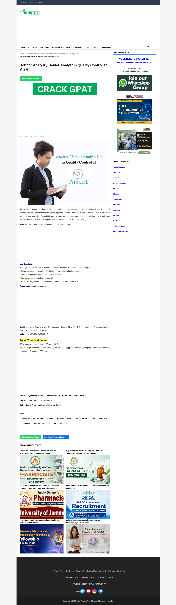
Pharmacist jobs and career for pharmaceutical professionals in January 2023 (52, 54)
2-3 (49, 423)
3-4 (55, 423)
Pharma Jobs (38, 418)
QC (94, 418)
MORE (99, 47)
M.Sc (69, 418)
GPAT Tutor (33, 47)
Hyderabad (103, 418)
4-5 (61, 423)
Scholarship (79, 47)
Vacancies (39, 2)
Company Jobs (39, 423)
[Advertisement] (99, 23)
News (48, 47)
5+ (66, 423)
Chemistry (85, 418)
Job (41, 47)
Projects (31, 2)
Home (23, 47)
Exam (69, 47)
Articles (23, 2)
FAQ (89, 47)
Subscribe (108, 47)
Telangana (26, 423)
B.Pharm (60, 418)
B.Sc (76, 418)
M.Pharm (50, 418)
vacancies (26, 418)
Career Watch (59, 47)
